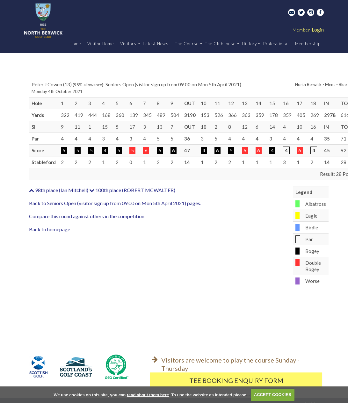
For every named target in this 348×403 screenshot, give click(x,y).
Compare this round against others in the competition (86, 216)
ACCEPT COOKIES (272, 394)
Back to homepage (49, 229)
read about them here (148, 394)
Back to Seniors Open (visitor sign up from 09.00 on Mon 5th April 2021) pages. (115, 203)
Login (308, 29)
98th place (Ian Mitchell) (58, 190)
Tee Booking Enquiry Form (236, 380)
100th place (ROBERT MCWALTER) (132, 190)
